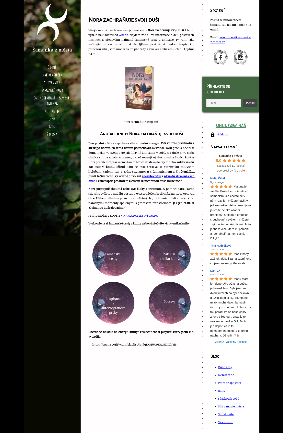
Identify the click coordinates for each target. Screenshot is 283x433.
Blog (52, 126)
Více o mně (225, 422)
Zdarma (52, 134)
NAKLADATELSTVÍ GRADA (140, 215)
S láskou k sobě (228, 398)
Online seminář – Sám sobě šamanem (52, 100)
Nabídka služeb (52, 75)
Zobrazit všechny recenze (231, 341)
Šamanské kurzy (52, 90)
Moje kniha (52, 111)
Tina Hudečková (220, 245)
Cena (52, 119)
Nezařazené (226, 375)
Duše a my (225, 367)
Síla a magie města (231, 406)
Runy (221, 391)
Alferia (123, 35)
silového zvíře (151, 176)
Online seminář (231, 125)
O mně (52, 67)
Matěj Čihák (218, 178)
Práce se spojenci (229, 383)
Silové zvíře (52, 82)
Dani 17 (215, 270)
